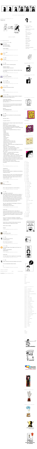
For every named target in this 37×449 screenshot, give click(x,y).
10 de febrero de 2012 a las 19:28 (10, 179)
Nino (27, 201)
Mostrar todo (34, 49)
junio (27, 190)
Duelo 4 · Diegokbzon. (27, 322)
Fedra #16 (27, 204)
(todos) (25, 283)
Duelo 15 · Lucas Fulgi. (28, 308)
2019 (26, 171)
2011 (26, 213)
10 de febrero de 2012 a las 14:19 (10, 166)
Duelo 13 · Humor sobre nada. (29, 311)
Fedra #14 (3, 20)
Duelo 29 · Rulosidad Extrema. (29, 291)
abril (27, 193)
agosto (27, 187)
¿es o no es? (5, 181)
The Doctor (28, 197)
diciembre (28, 182)
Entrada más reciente (4, 271)
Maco (4, 113)
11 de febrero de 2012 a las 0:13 (10, 229)
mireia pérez (28, 45)
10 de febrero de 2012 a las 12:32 (10, 72)
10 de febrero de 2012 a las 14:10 (10, 92)
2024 (26, 164)
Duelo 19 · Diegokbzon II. (28, 303)
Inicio (12, 271)
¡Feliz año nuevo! (27, 282)
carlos (4, 57)
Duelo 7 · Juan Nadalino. (28, 318)
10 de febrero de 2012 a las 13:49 (10, 78)
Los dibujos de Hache (6, 42)
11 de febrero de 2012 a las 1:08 (10, 243)
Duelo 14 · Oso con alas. (28, 309)
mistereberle (5, 94)
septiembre (28, 186)
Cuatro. (25, 277)
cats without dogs (29, 33)
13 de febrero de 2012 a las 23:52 (10, 267)
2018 (26, 172)
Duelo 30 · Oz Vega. (27, 290)
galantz (27, 42)
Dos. (25, 279)
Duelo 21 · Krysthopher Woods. (29, 301)
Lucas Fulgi (5, 75)
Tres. (25, 278)
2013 (26, 179)
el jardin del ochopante (29, 47)
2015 (26, 176)
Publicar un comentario (4, 269)
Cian (25, 330)
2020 (26, 169)
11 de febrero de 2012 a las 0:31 (10, 234)
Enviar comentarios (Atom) (9, 273)
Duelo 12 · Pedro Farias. (28, 312)
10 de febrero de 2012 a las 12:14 (10, 55)
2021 (26, 168)
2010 (26, 215)
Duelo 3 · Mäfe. (26, 323)
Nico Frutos (5, 80)
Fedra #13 (27, 210)
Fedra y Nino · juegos (29, 200)
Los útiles (27, 207)
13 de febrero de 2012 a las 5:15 (10, 257)
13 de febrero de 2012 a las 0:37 (10, 252)
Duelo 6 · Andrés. (27, 319)
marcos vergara (28, 40)
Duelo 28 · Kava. (27, 292)
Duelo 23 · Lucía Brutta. (28, 298)
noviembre (28, 183)
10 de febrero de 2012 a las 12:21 (10, 60)
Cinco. (25, 276)
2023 (26, 165)
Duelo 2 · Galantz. (27, 324)
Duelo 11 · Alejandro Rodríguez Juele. (30, 313)
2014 (26, 178)
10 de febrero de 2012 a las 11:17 (10, 49)
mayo (27, 192)
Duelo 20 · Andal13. (27, 302)
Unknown (4, 52)
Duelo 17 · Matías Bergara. (28, 306)
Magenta (25, 331)
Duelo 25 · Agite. (27, 296)
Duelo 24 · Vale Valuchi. (28, 297)
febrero (27, 196)
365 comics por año (29, 26)
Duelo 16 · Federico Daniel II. (29, 307)
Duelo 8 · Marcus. (27, 317)
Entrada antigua (20, 271)
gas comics (27, 38)
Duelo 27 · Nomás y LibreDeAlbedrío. (30, 293)
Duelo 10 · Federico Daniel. (28, 314)
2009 (26, 216)
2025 (26, 162)
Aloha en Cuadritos (29, 203)
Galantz (4, 231)
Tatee (26, 35)
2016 (26, 175)
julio (27, 189)
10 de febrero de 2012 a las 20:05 (10, 189)
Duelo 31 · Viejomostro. (28, 288)
